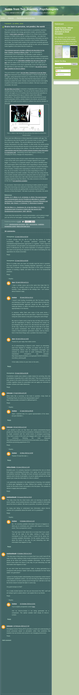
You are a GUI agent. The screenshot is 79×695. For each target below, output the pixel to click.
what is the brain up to (23, 226)
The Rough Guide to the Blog (26, 18)
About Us (11, 18)
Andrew (14, 297)
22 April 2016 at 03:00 (21, 260)
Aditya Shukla (11, 467)
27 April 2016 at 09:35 (26, 411)
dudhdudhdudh (11, 497)
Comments (60, 74)
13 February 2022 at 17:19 (21, 626)
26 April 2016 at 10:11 (26, 297)
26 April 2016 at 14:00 (22, 339)
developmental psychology (17, 224)
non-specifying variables (20, 181)
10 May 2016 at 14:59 (26, 453)
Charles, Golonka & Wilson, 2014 (18, 52)
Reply (8, 254)
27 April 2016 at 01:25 (19, 393)
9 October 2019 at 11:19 (27, 521)
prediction (41, 224)
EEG (27, 224)
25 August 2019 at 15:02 (24, 497)
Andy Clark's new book (17, 34)
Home (3, 18)
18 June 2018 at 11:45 (23, 467)
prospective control (10, 226)
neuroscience (33, 224)
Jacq (13, 282)
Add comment (6, 640)
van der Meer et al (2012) (12, 89)
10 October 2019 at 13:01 (27, 604)
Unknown (10, 393)
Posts (58, 71)
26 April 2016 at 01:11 (22, 282)
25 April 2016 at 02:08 (21, 373)
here (33, 606)
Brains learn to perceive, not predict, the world (25, 27)
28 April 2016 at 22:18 (19, 427)
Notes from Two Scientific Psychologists (31, 9)
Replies (11, 278)
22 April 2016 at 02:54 (21, 236)
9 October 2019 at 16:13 (24, 553)
